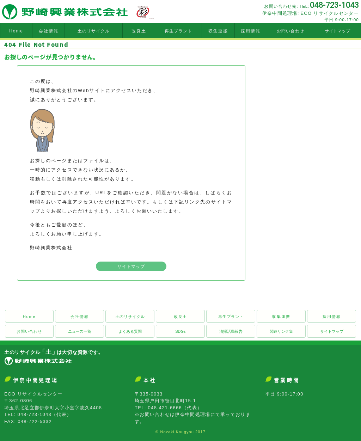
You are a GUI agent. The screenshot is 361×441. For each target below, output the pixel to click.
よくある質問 (130, 331)
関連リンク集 (281, 331)
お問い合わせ (290, 31)
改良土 (138, 31)
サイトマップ (337, 31)
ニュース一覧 (79, 331)
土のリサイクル (94, 31)
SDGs (180, 331)
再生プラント (178, 31)
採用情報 (251, 31)
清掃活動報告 (231, 331)
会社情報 (49, 31)
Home (16, 31)
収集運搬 (218, 31)
